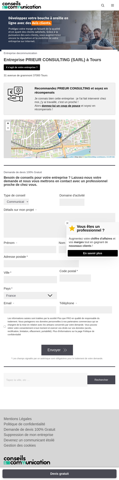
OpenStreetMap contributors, (95, 157)
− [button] (8, 128)
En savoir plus (92, 253)
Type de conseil (14, 195)
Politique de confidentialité (24, 424)
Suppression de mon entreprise (28, 435)
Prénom (10, 243)
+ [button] (8, 123)
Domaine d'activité (72, 195)
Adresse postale (15, 256)
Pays (7, 288)
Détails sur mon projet (20, 210)
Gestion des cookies (20, 445)
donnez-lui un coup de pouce (61, 105)
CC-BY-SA (110, 157)
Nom (63, 243)
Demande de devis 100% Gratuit (29, 429)
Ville (6, 272)
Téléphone (68, 303)
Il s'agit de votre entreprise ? (22, 67)
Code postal (68, 271)
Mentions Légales (18, 419)
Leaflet (70, 157)
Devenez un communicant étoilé (29, 440)
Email (9, 303)
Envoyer (54, 350)
